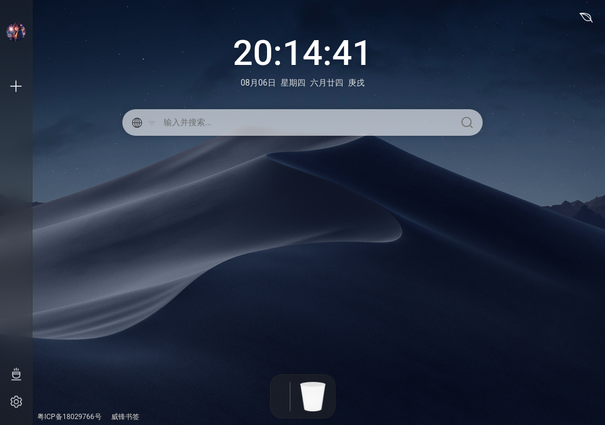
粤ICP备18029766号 (69, 417)
